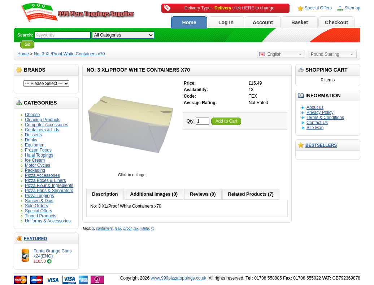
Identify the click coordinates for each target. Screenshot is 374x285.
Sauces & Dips (39, 200)
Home (189, 22)
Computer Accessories (46, 124)
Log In (226, 22)
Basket (299, 22)
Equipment (35, 145)
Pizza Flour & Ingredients (49, 185)
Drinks (31, 139)
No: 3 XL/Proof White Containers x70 (69, 53)
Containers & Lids (42, 129)
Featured (35, 238)
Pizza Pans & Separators (49, 190)
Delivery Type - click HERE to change (229, 7)
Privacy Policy (320, 112)
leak (118, 228)
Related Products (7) (251, 194)
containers (104, 228)
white (144, 228)
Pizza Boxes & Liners (45, 180)
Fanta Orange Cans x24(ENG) (52, 253)
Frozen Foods (38, 150)
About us (314, 107)
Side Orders (36, 205)
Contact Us (317, 122)
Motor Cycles (37, 165)
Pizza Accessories (42, 175)
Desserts (33, 134)
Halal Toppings (39, 155)
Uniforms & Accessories (48, 221)
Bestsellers (321, 145)
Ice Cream (35, 160)
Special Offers (318, 7)
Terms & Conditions (325, 117)
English (270, 54)
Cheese (32, 114)
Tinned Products (40, 215)
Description (105, 194)
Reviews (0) (203, 194)
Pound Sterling (325, 54)
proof (127, 228)
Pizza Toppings (39, 195)
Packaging (35, 170)
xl (152, 228)
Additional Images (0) (154, 194)
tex (136, 228)
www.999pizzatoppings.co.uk (178, 278)
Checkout (336, 22)
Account (263, 22)
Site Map (314, 127)
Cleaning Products (42, 119)
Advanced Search (56, 44)
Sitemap (352, 7)
